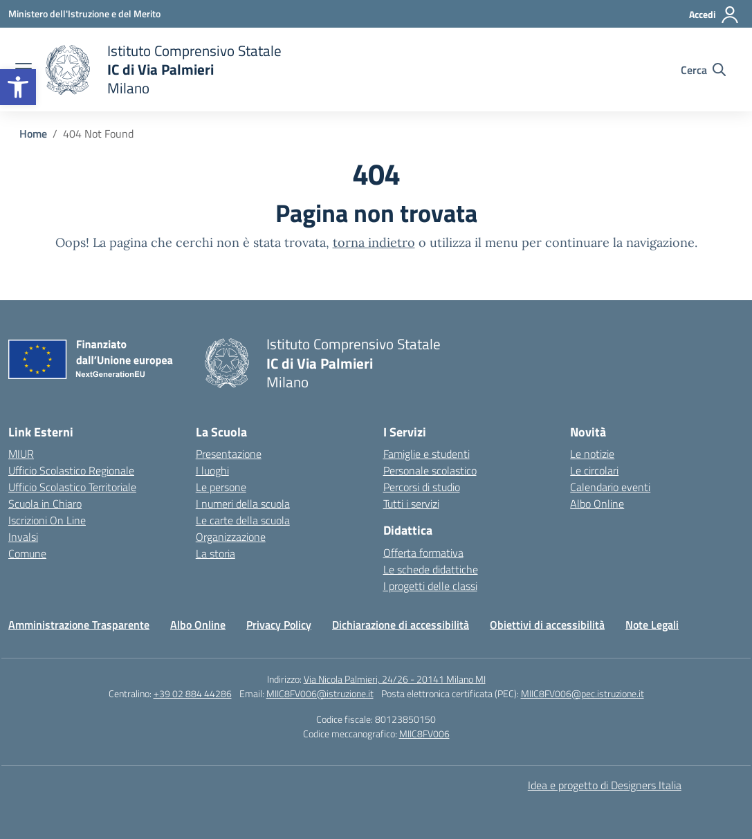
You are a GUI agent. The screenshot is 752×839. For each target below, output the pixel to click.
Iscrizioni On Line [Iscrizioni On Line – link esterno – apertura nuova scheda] (47, 520)
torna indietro (374, 242)
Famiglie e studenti (426, 453)
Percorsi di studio (421, 487)
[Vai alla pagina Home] (33, 133)
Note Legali (652, 624)
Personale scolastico (430, 470)
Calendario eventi (610, 487)
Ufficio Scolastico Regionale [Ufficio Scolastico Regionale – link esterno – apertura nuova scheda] (71, 470)
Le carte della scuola (243, 520)
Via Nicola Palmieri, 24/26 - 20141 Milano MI (395, 679)
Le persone (221, 487)
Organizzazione (231, 536)
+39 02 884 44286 (193, 693)
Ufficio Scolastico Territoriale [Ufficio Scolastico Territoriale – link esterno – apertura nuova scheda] (72, 487)
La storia (215, 553)
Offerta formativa (423, 552)
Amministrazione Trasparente (78, 624)
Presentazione (229, 453)
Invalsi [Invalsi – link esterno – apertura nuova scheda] (23, 536)
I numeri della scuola (243, 503)
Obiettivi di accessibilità (547, 624)
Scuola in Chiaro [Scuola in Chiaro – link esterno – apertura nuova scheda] (45, 503)
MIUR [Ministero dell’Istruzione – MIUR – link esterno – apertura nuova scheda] (21, 453)
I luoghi (212, 470)
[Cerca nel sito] (703, 70)
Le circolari (594, 470)
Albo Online (597, 503)
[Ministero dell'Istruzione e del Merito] (84, 13)
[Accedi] (714, 14)
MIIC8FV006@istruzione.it (320, 693)
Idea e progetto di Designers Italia (604, 785)
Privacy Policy (278, 624)
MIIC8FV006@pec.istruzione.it (582, 693)
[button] (18, 87)
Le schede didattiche (430, 569)
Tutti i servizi (411, 503)
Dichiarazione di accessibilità (400, 624)
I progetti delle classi (430, 586)
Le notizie (592, 453)
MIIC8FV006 (424, 733)
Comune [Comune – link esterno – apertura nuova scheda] (27, 553)
